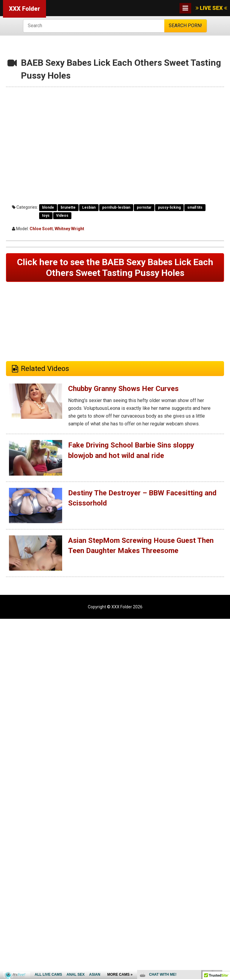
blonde (48, 207)
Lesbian (89, 207)
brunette (68, 207)
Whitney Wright (69, 228)
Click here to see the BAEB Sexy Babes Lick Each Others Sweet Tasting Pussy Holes (115, 267)
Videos (62, 215)
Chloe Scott (41, 228)
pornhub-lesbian (116, 207)
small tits (195, 207)
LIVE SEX (211, 8)
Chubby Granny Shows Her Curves (123, 388)
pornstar (144, 207)
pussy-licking (169, 207)
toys (46, 215)
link (225, 885)
